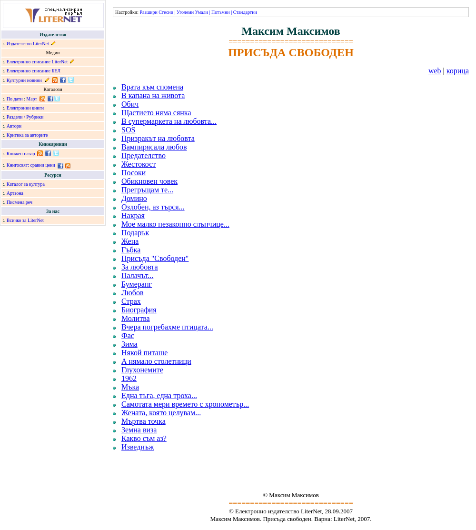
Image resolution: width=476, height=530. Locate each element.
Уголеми (185, 12)
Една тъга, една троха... (159, 395)
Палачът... (137, 275)
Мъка (130, 387)
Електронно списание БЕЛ (33, 70)
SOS (128, 130)
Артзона (15, 193)
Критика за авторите (27, 135)
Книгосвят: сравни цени (31, 165)
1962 (129, 378)
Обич (130, 104)
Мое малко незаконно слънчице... (175, 224)
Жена (130, 241)
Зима (129, 344)
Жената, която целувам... (161, 413)
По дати (15, 98)
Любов (132, 293)
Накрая (133, 215)
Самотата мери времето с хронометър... (185, 404)
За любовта (139, 267)
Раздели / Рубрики (25, 117)
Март (31, 98)
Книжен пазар (21, 153)
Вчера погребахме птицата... (167, 327)
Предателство (143, 155)
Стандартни (245, 12)
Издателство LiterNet (28, 43)
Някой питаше (144, 353)
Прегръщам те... (147, 190)
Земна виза (139, 430)
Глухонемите (142, 370)
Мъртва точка (143, 421)
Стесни (166, 12)
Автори (14, 126)
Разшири (148, 12)
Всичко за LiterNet (25, 220)
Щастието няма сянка (156, 113)
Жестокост (138, 164)
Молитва (135, 318)
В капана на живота (153, 95)
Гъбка (130, 250)
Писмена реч (19, 202)
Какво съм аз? (144, 438)
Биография (139, 310)
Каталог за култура (26, 184)
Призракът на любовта (158, 138)
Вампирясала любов (154, 147)
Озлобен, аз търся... (153, 207)
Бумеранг (136, 284)
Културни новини (24, 80)
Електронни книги (25, 107)
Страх (131, 301)
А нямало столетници (156, 361)
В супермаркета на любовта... (169, 121)
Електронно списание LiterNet (37, 61)
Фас (127, 335)
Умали (201, 12)
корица (457, 71)
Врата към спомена (152, 87)
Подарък (135, 233)
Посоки (133, 173)
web (434, 71)
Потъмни (220, 12)
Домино (134, 198)
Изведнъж (137, 447)
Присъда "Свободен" (154, 258)
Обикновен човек (149, 181)
